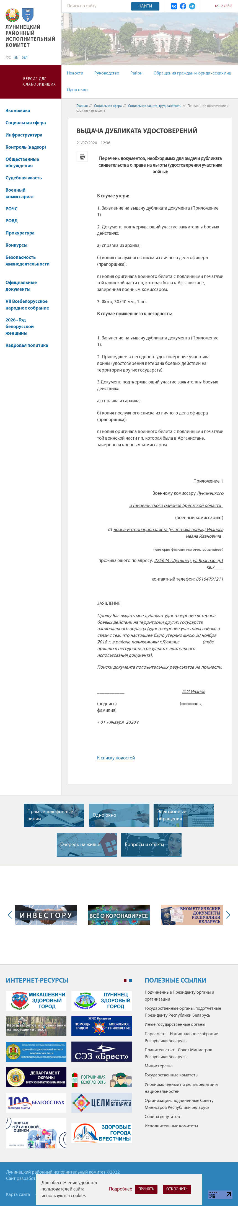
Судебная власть (24, 178)
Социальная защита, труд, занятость (154, 106)
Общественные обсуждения (22, 163)
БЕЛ (24, 58)
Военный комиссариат (20, 193)
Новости (75, 73)
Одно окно (77, 90)
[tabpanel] (69, 1072)
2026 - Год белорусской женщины (20, 327)
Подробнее (120, 1189)
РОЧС (14, 209)
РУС (8, 58)
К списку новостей (116, 758)
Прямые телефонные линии (50, 815)
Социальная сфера (28, 123)
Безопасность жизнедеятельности (28, 263)
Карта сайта (223, 6)
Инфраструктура (27, 135)
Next (227, 914)
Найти (145, 6)
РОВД (12, 221)
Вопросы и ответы (144, 844)
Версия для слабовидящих (39, 82)
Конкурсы (19, 245)
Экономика (20, 111)
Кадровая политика (27, 348)
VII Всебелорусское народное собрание (27, 305)
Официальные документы (21, 286)
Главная (82, 106)
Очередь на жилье (80, 844)
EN (16, 58)
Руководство (106, 73)
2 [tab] (130, 980)
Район (136, 73)
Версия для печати (82, 156)
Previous (11, 914)
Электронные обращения (171, 815)
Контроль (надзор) (26, 147)
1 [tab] (125, 980)
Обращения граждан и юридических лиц (192, 73)
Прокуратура (20, 233)
